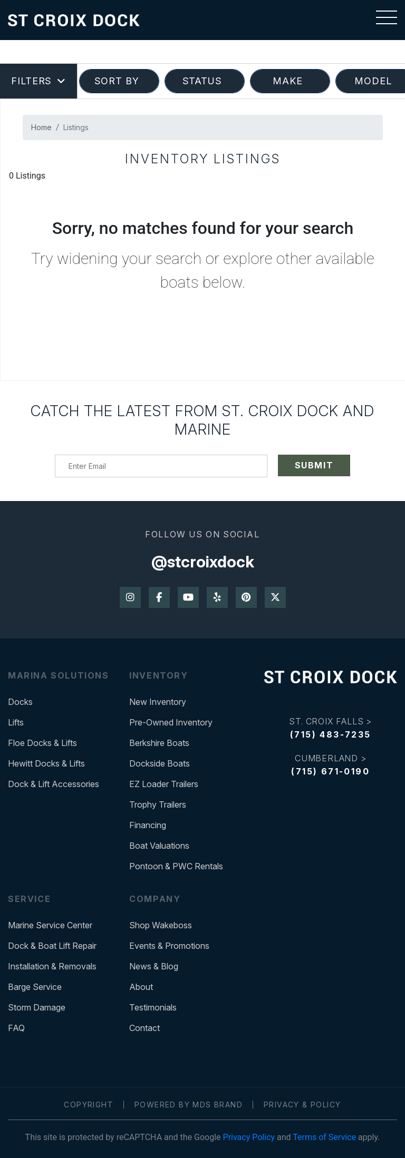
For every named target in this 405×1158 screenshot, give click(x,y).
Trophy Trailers (157, 804)
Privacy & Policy (302, 1104)
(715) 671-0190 (330, 771)
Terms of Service (324, 1137)
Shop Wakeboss (160, 925)
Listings (76, 127)
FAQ (16, 1028)
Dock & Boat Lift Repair (52, 945)
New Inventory (157, 701)
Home (41, 127)
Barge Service (35, 987)
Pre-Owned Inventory (171, 722)
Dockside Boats (159, 763)
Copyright (88, 1104)
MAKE (290, 80)
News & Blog (153, 966)
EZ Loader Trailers (163, 784)
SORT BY (119, 80)
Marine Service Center (50, 925)
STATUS (204, 80)
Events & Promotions (169, 945)
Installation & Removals (52, 966)
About (141, 987)
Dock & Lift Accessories (53, 784)
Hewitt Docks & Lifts (46, 763)
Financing (147, 825)
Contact (144, 1028)
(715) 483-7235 (330, 734)
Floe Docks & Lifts (42, 743)
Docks (20, 701)
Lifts (16, 722)
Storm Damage (36, 1007)
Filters (38, 81)
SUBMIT (314, 465)
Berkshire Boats (159, 743)
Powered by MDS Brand (188, 1104)
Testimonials (153, 1007)
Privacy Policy (249, 1137)
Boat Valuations (159, 845)
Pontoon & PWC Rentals (176, 866)
